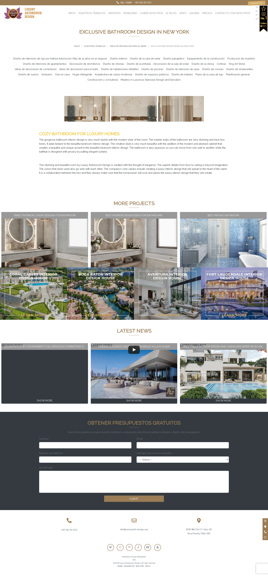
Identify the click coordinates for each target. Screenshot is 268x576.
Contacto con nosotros (232, 13)
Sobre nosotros (151, 13)
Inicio (72, 13)
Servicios (114, 13)
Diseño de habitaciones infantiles (120, 69)
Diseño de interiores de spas (182, 69)
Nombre (44, 438)
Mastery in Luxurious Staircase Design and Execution (151, 79)
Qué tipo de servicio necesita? (155, 453)
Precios (207, 13)
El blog (171, 13)
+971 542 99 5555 (69, 530)
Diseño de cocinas (213, 69)
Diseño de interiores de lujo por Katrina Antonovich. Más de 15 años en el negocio (60, 58)
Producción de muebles (241, 58)
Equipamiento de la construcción (206, 58)
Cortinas (221, 63)
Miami (120, 566)
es (257, 11)
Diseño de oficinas (113, 63)
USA (134, 560)
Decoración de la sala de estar (171, 63)
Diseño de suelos (28, 74)
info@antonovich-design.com (134, 529)
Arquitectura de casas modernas (113, 74)
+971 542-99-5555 (143, 2)
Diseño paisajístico (173, 58)
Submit (134, 498)
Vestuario (46, 74)
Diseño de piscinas (152, 69)
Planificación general (238, 74)
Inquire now (256, 3)
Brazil (148, 566)
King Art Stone (237, 63)
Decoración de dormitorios (84, 63)
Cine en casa (62, 74)
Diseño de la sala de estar (145, 58)
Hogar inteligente (82, 74)
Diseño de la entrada (139, 63)
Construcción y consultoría (103, 79)
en (257, 7)
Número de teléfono (51, 453)
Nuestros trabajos (91, 13)
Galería (194, 13)
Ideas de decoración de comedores (36, 69)
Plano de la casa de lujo (209, 74)
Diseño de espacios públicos (152, 74)
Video (182, 13)
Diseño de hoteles (182, 74)
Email (140, 438)
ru (257, 19)
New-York (140, 566)
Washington (129, 566)
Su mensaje (46, 467)
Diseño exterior (118, 58)
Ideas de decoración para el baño (78, 69)
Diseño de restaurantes (239, 69)
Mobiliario (130, 13)
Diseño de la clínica (203, 63)
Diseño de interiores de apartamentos (45, 63)
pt (257, 15)
